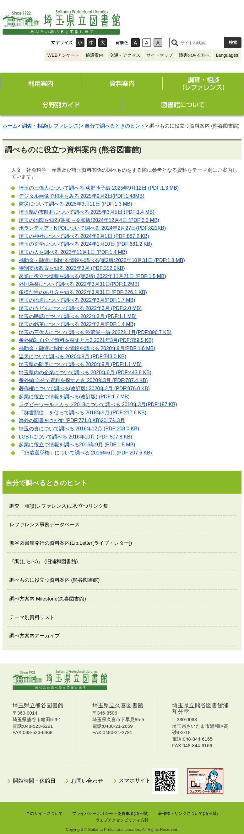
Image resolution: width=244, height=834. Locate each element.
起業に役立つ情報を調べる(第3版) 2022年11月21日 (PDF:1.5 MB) (92, 276)
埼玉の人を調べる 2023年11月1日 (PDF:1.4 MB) (73, 252)
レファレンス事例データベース (44, 524)
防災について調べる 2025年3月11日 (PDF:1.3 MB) (75, 204)
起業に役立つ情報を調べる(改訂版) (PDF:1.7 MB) (74, 396)
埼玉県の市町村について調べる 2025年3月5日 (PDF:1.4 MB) (87, 212)
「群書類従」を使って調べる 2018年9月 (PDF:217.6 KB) (82, 412)
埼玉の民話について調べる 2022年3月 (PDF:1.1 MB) (78, 316)
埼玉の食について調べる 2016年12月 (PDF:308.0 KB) (79, 428)
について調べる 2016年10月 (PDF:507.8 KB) (75, 436)
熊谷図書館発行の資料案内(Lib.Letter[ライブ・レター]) (70, 543)
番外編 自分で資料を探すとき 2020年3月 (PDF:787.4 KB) (83, 380)
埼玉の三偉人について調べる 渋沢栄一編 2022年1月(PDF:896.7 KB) (95, 332)
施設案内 (94, 55)
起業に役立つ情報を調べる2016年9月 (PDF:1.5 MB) (77, 444)
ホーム (10, 126)
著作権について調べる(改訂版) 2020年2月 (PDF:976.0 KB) (84, 388)
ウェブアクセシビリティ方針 (122, 820)
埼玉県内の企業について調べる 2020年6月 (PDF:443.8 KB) (85, 372)
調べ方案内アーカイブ (34, 635)
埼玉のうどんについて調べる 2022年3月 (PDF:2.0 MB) (80, 308)
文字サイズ (61, 43)
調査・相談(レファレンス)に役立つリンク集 (58, 506)
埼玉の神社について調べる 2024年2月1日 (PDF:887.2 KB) (84, 236)
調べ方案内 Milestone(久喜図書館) (47, 598)
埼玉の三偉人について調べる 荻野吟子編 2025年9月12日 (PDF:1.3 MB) (99, 188)
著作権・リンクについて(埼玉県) (188, 813)
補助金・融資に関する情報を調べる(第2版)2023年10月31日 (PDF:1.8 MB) (102, 260)
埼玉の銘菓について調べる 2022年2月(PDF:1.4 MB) (77, 324)
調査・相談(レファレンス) (51, 126)
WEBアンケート (63, 55)
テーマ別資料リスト (32, 617)
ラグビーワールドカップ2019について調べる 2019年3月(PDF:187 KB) (98, 404)
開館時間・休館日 (34, 781)
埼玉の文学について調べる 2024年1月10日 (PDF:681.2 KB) (85, 244)
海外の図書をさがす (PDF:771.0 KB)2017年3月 (72, 420)
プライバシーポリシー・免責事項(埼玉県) (110, 813)
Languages (227, 55)
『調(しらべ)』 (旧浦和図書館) (43, 561)
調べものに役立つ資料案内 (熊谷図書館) (54, 580)
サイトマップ (159, 55)
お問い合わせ (87, 781)
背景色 (122, 43)
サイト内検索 (175, 42)
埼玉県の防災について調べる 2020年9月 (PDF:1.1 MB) (80, 364)
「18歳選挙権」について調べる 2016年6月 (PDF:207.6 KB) (85, 452)
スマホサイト (148, 781)
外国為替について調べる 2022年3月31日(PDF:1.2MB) (79, 284)
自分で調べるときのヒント (115, 126)
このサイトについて (44, 813)
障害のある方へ (194, 55)
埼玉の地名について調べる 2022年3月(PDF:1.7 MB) (77, 300)
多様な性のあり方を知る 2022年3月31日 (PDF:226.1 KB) (83, 292)
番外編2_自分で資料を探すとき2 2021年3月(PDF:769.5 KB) (86, 340)
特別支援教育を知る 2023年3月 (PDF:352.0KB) (72, 268)
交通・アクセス (125, 55)
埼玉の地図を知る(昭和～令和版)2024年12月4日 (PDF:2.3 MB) (89, 220)
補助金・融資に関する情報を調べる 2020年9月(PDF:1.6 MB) (87, 348)
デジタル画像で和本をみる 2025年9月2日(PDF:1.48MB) (81, 196)
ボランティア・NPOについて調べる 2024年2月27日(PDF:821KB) (92, 228)
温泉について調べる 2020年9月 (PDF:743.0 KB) (72, 356)
